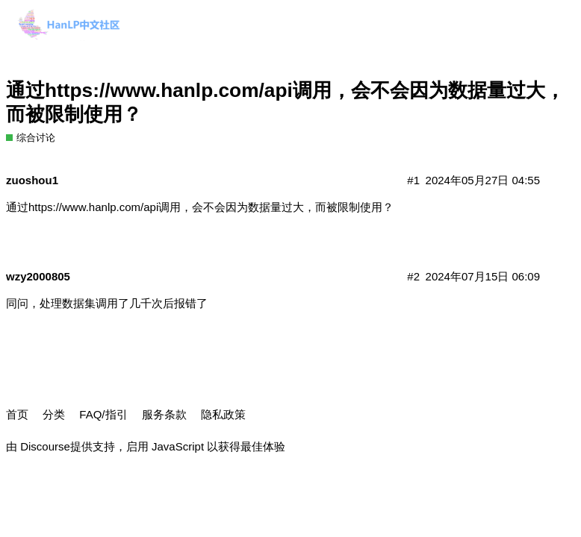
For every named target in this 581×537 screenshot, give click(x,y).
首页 (17, 414)
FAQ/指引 (103, 414)
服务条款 (164, 414)
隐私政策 (223, 414)
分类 (54, 414)
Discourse (45, 446)
